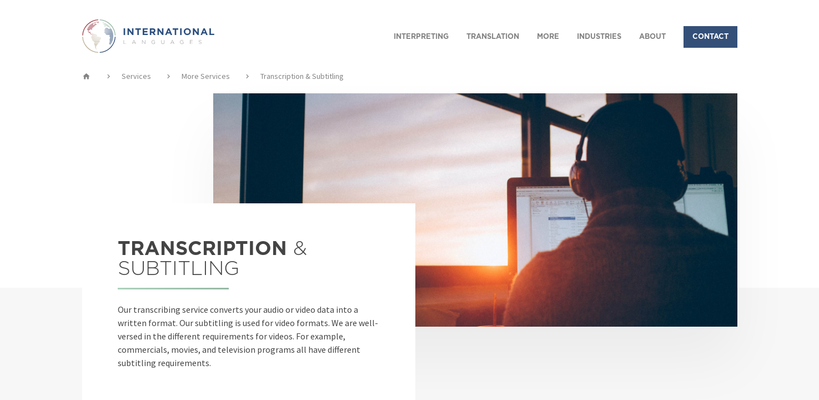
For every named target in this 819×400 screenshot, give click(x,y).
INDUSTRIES (599, 37)
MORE (548, 37)
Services (136, 76)
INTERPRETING (421, 37)
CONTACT (710, 37)
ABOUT (652, 37)
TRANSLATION (492, 37)
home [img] (86, 76)
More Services (206, 76)
